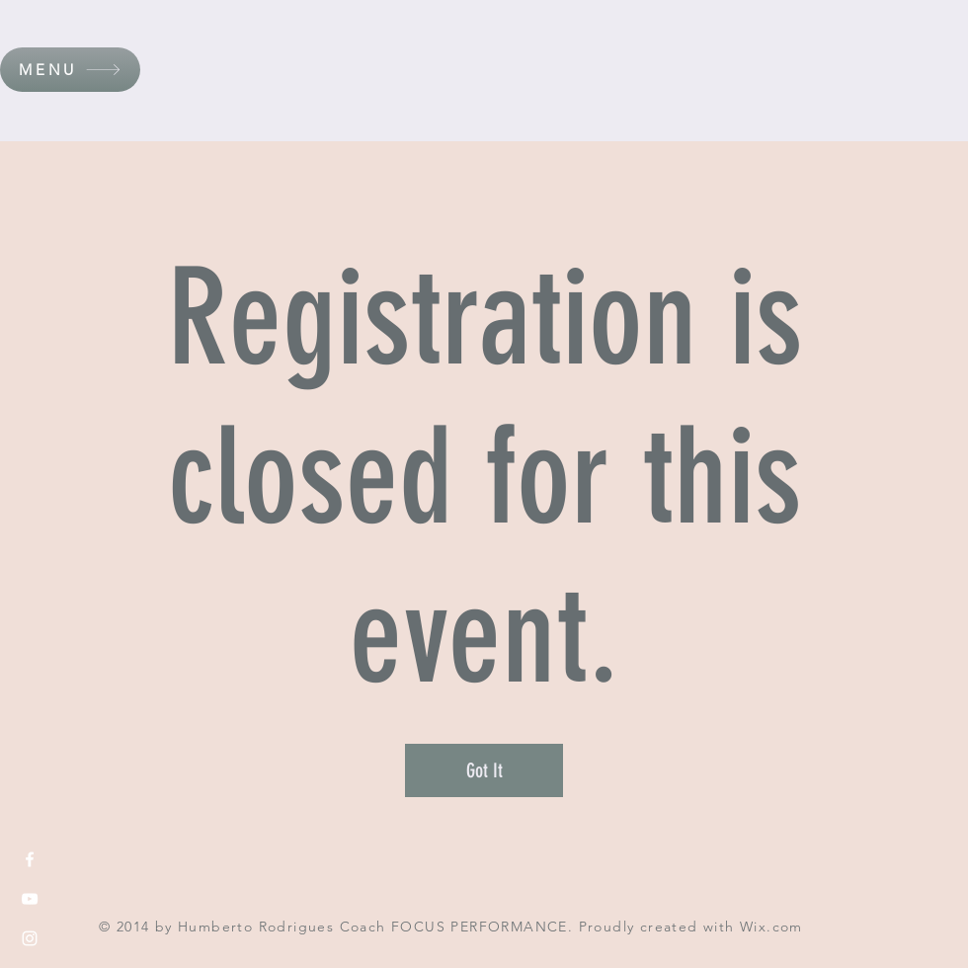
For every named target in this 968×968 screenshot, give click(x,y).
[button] (70, 69)
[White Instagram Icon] (30, 938)
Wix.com (771, 926)
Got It (484, 770)
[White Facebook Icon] (30, 859)
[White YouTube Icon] (30, 899)
